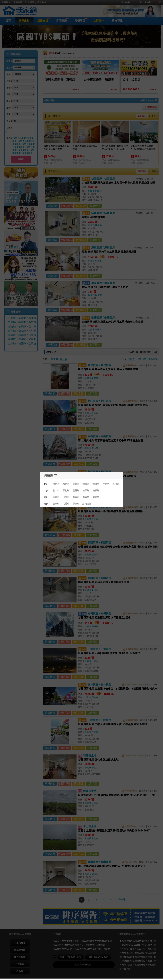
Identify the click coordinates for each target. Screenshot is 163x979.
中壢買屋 (93, 365)
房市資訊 (117, 20)
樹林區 (94, 697)
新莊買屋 (93, 401)
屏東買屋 (96, 247)
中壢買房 (106, 365)
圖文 (63, 358)
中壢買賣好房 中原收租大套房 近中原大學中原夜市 (108, 369)
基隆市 (22, 318)
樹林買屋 (93, 684)
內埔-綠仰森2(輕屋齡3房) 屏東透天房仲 (105, 287)
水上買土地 (89, 826)
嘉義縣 (22, 335)
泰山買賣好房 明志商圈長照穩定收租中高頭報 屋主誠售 (110, 440)
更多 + (155, 116)
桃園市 (22, 322)
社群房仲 (98, 20)
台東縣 (12, 343)
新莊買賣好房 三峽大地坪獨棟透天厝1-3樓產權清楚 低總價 (112, 724)
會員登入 (6, 2)
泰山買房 (106, 436)
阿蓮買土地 (89, 791)
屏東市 (98, 260)
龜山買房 (106, 578)
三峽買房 (106, 720)
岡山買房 (106, 861)
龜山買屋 (93, 578)
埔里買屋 (96, 213)
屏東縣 (32, 339)
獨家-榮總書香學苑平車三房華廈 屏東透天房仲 (109, 251)
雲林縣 (32, 330)
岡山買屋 (93, 861)
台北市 (12, 318)
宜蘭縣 (12, 322)
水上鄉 (94, 838)
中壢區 (94, 378)
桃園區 (98, 190)
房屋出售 (24, 20)
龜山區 (94, 590)
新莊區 (94, 413)
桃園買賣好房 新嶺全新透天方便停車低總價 (103, 582)
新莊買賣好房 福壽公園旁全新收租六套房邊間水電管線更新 (113, 405)
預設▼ (131, 358)
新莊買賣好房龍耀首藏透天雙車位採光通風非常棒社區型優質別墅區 (118, 546)
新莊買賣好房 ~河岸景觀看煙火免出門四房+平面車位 (109, 653)
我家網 (28, 11)
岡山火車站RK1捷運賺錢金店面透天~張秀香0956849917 (111, 866)
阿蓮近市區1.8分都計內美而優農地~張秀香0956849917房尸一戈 (116, 795)
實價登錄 (60, 20)
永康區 (98, 329)
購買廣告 (141, 116)
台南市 (32, 335)
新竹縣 (12, 326)
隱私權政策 (19, 950)
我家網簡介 (19, 942)
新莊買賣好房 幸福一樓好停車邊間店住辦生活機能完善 (110, 511)
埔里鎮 (98, 225)
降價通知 (150, 106)
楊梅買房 (106, 613)
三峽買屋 (93, 720)
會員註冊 (17, 2)
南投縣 (22, 330)
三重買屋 (93, 649)
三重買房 (106, 649)
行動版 (19, 971)
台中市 (32, 326)
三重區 (94, 661)
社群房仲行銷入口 (83, 964)
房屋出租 (42, 20)
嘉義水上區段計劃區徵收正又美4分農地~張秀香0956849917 (114, 830)
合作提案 (19, 964)
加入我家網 (19, 957)
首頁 (8, 20)
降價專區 (79, 20)
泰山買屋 (93, 436)
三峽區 (94, 732)
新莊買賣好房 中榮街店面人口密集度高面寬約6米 (107, 476)
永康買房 (109, 317)
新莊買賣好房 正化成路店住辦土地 (98, 759)
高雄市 (12, 339)
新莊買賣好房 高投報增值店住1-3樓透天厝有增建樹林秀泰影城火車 (117, 688)
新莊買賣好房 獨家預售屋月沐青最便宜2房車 (104, 617)
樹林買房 (106, 684)
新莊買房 (106, 401)
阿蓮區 (94, 803)
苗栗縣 (22, 326)
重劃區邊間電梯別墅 (94, 217)
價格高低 (153, 358)
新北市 (32, 318)
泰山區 (94, 448)
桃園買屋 (96, 178)
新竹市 (32, 322)
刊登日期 (141, 358)
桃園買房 (109, 178)
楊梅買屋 (93, 613)
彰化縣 (12, 330)
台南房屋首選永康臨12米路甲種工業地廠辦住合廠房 (112, 321)
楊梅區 (94, 626)
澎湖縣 (22, 339)
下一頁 (121, 899)
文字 (54, 358)
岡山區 (94, 874)
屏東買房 (109, 247)
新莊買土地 (89, 755)
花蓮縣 (22, 343)
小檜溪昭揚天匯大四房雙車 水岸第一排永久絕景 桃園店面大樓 (118, 182)
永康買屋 (96, 317)
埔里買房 (109, 213)
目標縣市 (41, 2)
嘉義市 (12, 335)
